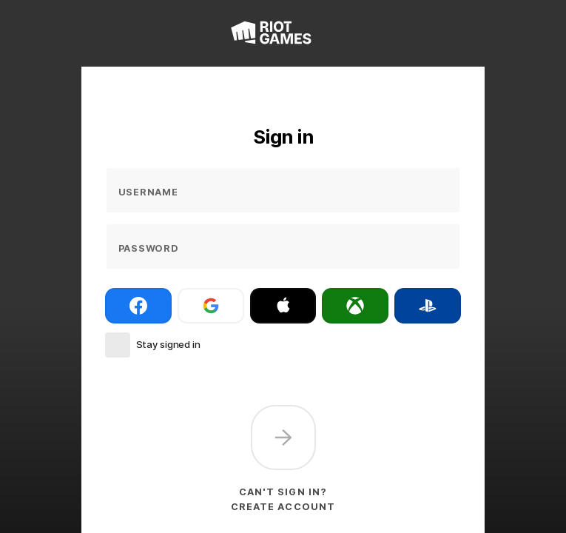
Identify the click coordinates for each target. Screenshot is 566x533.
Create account (282, 506)
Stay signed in (168, 344)
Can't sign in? (282, 491)
